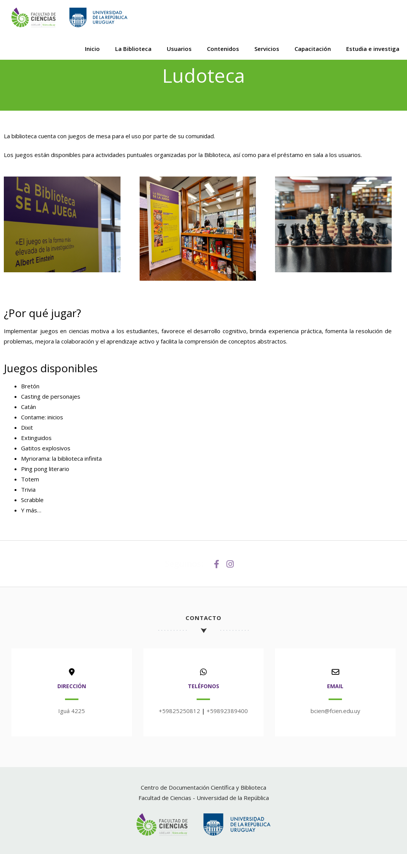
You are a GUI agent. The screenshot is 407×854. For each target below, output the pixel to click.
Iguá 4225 (71, 711)
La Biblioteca (133, 48)
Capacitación (313, 48)
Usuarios (179, 48)
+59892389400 (227, 711)
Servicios (266, 48)
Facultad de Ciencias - (167, 798)
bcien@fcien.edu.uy (335, 711)
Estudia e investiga (372, 48)
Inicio (92, 48)
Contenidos (223, 48)
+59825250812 (179, 711)
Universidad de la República (233, 798)
